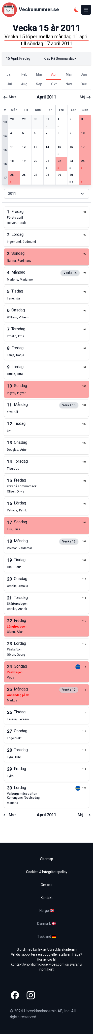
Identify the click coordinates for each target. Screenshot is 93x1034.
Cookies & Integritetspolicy (46, 872)
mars (9, 97)
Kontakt (47, 897)
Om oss (46, 884)
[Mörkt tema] (76, 9)
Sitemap (46, 859)
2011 (46, 193)
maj (85, 97)
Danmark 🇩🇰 (46, 923)
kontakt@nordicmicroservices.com (37, 964)
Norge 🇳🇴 (46, 910)
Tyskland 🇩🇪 (46, 936)
